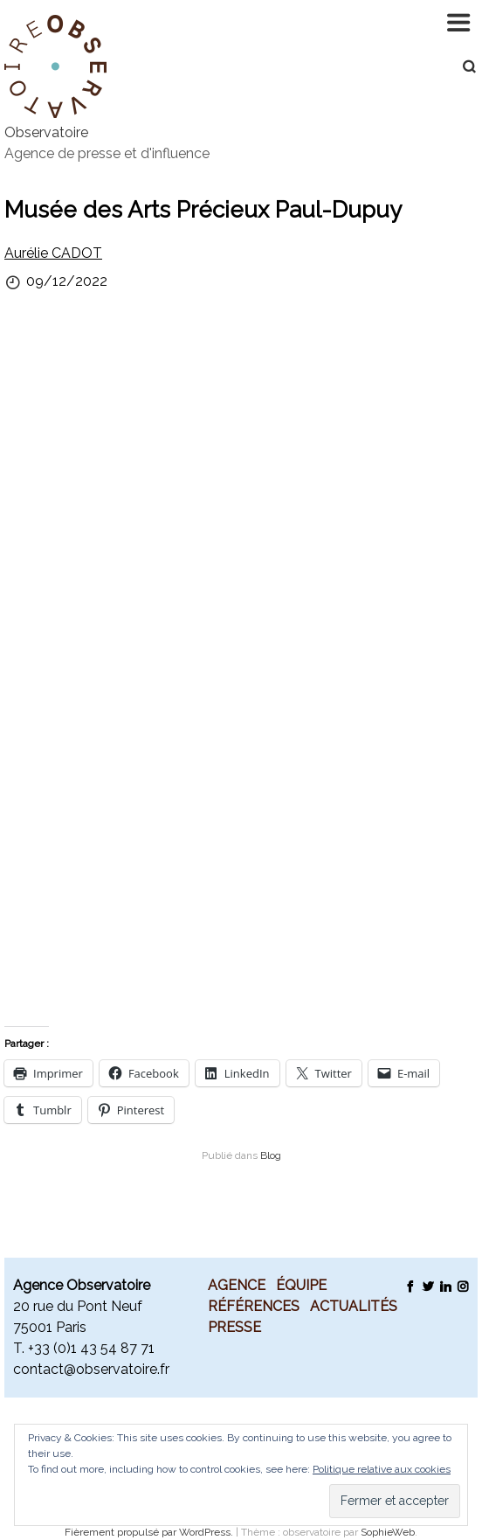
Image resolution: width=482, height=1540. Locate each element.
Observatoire (46, 132)
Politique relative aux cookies (382, 1469)
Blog (270, 1155)
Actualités (353, 1306)
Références (254, 1306)
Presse (234, 1327)
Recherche (460, 66)
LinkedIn (444, 1286)
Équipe (301, 1285)
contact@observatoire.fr (91, 1369)
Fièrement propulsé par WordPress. (150, 1532)
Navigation (460, 21)
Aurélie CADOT (53, 253)
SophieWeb (388, 1532)
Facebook (410, 1286)
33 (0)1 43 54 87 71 (94, 1348)
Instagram (462, 1286)
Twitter (427, 1286)
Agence (236, 1285)
